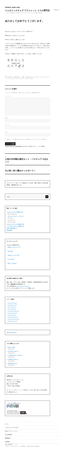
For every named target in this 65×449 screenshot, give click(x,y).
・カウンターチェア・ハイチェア (15, 216)
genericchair (9, 77)
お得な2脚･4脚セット (12, 228)
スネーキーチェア (12, 303)
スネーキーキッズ (12, 321)
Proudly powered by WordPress (33, 446)
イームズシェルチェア (13, 311)
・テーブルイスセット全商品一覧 (15, 226)
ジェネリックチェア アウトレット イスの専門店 (27, 10)
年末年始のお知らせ (13, 351)
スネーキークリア (12, 305)
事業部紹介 (8, 438)
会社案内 (7, 441)
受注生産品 (9, 230)
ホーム (6, 424)
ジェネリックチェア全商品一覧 (15, 212)
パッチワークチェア (13, 317)
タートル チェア (12, 309)
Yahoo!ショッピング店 (13, 255)
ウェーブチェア (12, 307)
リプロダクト (28, 78)
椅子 (32, 78)
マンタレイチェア (12, 313)
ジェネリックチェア (43, 77)
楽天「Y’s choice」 (12, 263)
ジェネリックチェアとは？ (12, 427)
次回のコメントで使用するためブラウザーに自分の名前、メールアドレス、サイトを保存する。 (27, 139)
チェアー (14, 78)
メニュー (56, 9)
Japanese (8, 444)
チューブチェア (12, 315)
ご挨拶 (22, 77)
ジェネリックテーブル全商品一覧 (15, 224)
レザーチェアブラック (13, 319)
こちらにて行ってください (23, 286)
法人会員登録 (8, 434)
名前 (6, 118)
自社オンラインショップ (14, 247)
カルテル (37, 77)
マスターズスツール (20, 78)
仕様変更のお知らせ (13, 359)
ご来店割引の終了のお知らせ (15, 355)
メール (7, 125)
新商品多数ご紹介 (12, 363)
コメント (7, 96)
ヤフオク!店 (11, 259)
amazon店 (10, 251)
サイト (6, 132)
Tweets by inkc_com (12, 332)
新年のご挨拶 (11, 347)
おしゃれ (33, 77)
